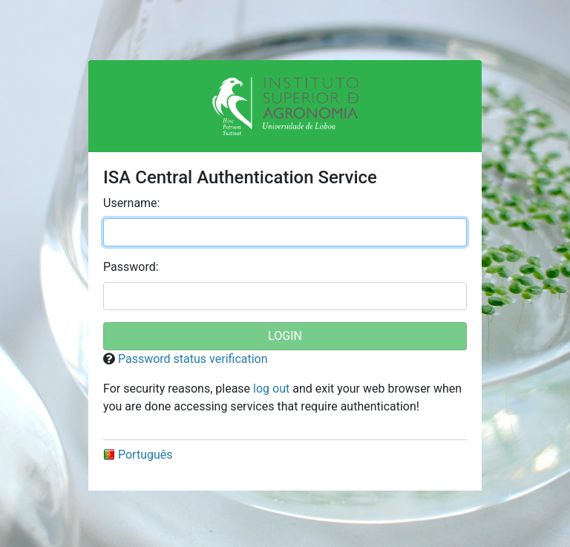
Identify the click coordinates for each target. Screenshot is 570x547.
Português (138, 455)
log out (271, 388)
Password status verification (193, 359)
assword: (131, 267)
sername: (131, 203)
